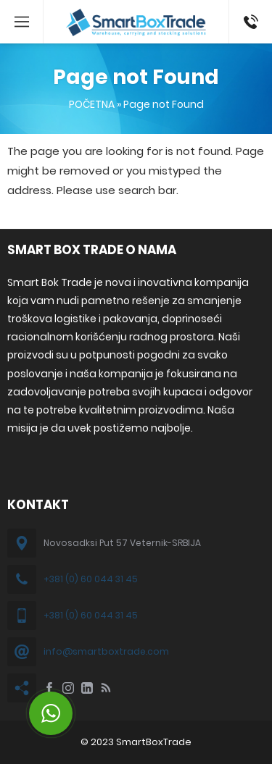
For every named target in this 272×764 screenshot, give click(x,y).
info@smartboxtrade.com (106, 651)
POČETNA (92, 104)
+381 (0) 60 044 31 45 (91, 579)
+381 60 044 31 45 (248, 21)
